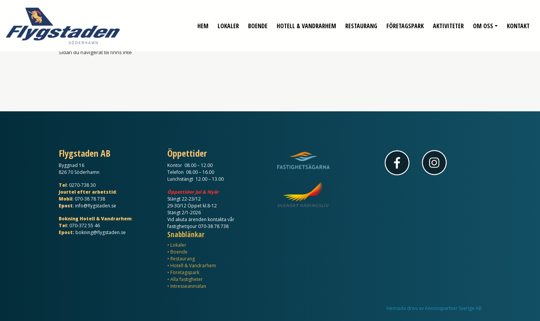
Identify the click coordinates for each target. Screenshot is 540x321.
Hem (202, 23)
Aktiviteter (448, 23)
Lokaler (228, 23)
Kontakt (518, 23)
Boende (258, 23)
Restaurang (361, 23)
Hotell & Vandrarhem (306, 23)
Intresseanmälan (188, 286)
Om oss (483, 23)
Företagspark (405, 23)
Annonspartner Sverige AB (453, 308)
